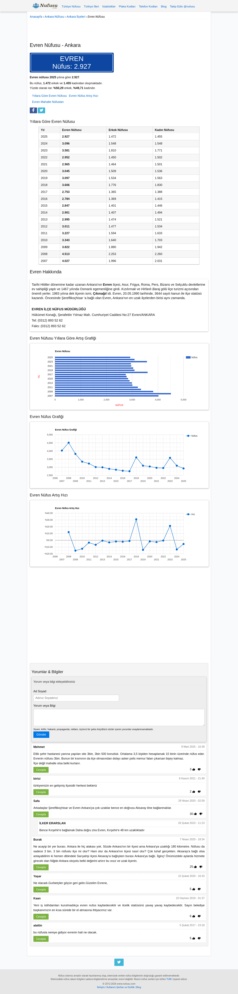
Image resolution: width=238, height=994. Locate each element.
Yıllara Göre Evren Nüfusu (49, 95)
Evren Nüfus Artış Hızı (83, 95)
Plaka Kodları (127, 6)
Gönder (41, 734)
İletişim (101, 987)
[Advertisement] (119, 28)
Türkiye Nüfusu (71, 6)
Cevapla (41, 769)
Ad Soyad (39, 691)
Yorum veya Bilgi (44, 705)
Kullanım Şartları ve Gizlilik (121, 987)
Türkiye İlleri (91, 6)
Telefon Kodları (148, 6)
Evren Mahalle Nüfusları (48, 102)
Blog (164, 6)
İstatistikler (109, 6)
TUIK (168, 979)
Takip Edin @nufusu (182, 6)
